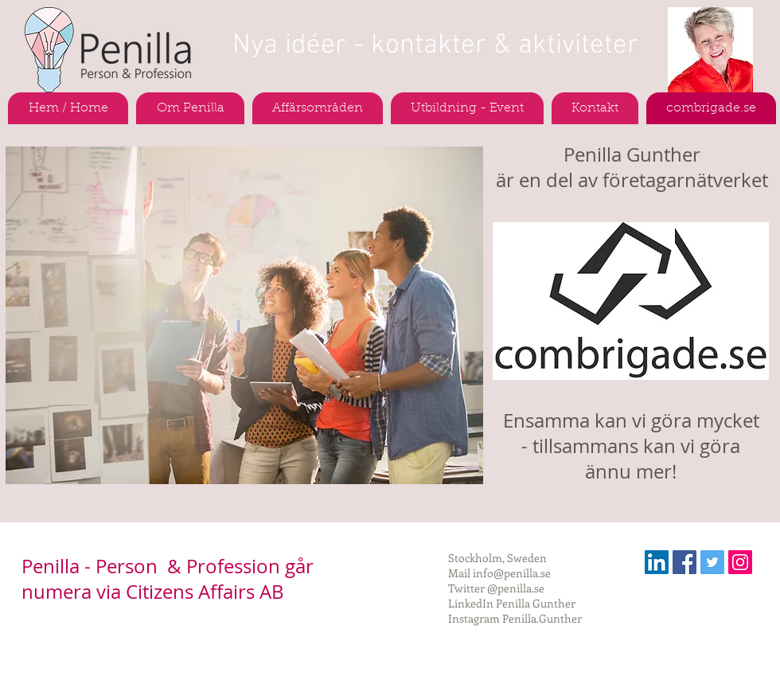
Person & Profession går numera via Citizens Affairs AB (167, 578)
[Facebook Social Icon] (684, 562)
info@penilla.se (512, 572)
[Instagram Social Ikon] (740, 562)
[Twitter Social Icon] (712, 562)
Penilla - (58, 566)
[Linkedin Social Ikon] (657, 562)
